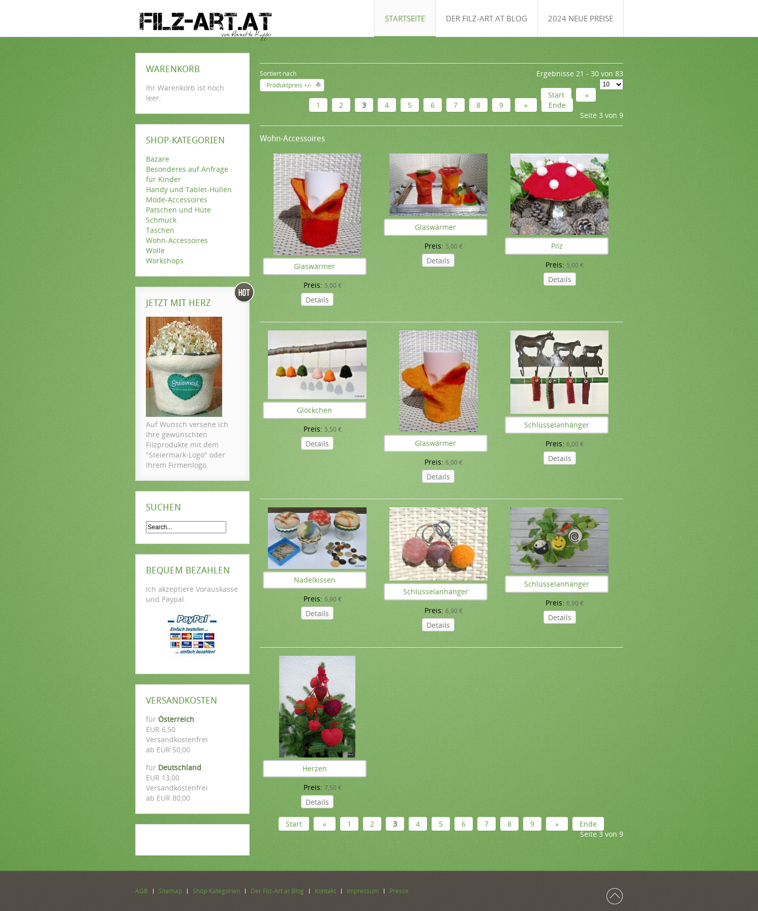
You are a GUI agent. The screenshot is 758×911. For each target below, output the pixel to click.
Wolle (155, 250)
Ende (557, 105)
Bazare (157, 159)
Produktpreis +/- (289, 85)
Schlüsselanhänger (556, 425)
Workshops (165, 260)
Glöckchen (314, 410)
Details (317, 300)
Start (556, 95)
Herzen (314, 768)
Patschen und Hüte (178, 210)
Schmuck (161, 220)
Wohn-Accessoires (177, 240)
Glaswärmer (314, 266)
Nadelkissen (315, 580)
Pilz (557, 246)
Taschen (160, 230)
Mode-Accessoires (176, 199)
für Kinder (163, 179)
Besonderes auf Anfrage (187, 169)
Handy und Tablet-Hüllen (189, 189)
